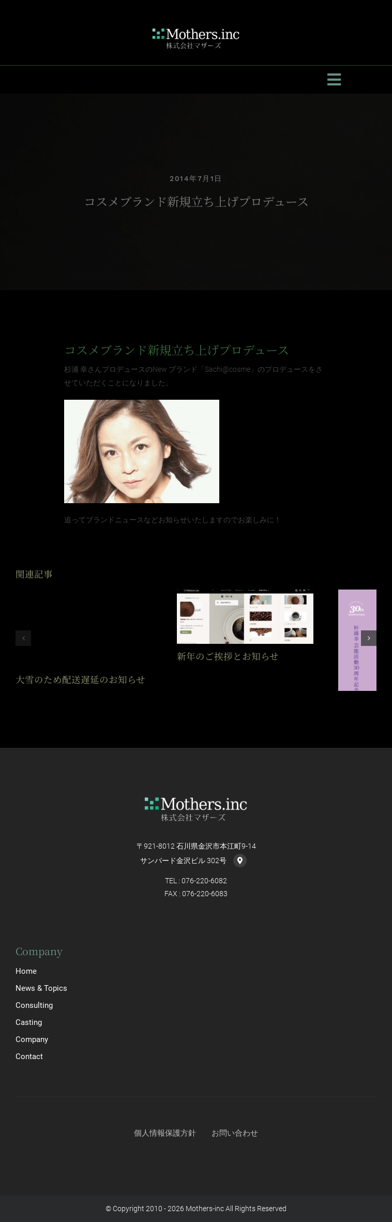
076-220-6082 (204, 881)
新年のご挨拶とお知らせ (228, 656)
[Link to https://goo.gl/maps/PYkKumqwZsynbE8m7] (240, 860)
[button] (23, 638)
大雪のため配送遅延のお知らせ (80, 679)
